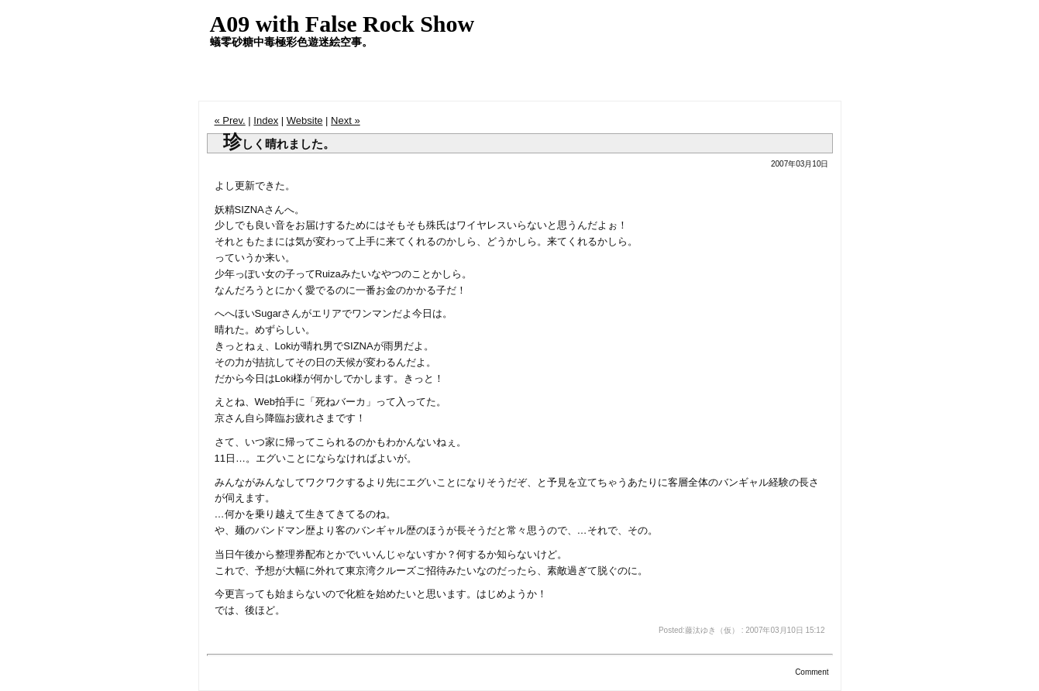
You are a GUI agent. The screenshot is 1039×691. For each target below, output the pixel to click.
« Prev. (230, 120)
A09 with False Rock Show (342, 23)
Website (305, 120)
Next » (345, 120)
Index (265, 120)
